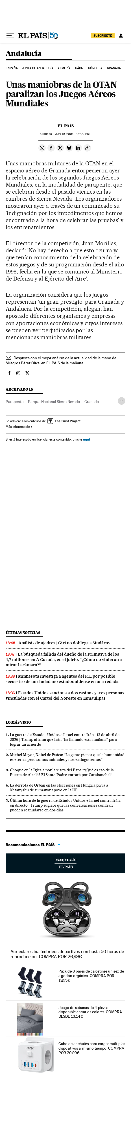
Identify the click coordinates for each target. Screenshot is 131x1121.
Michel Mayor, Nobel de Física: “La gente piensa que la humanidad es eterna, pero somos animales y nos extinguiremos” (67, 757)
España (12, 68)
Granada (114, 68)
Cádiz (79, 68)
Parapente (14, 401)
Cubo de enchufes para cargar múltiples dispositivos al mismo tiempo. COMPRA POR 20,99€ (91, 1048)
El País (66, 125)
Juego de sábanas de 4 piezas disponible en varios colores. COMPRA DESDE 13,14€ (90, 1012)
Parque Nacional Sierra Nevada (54, 401)
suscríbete (102, 36)
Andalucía (24, 54)
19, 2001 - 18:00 (73, 134)
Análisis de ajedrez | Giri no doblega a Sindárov (64, 642)
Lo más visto (18, 722)
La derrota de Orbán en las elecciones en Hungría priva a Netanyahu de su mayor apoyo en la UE (59, 787)
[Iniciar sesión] (120, 35)
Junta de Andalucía (37, 68)
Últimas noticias (23, 632)
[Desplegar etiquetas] (121, 401)
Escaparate (65, 863)
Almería (64, 68)
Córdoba (95, 68)
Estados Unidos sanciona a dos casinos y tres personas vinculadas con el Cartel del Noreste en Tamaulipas (65, 695)
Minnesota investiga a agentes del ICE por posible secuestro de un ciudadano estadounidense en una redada (62, 679)
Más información (19, 427)
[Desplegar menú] (10, 35)
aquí (86, 439)
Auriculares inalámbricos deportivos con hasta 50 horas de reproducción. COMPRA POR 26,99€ (67, 954)
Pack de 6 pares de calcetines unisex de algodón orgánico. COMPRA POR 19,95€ (91, 975)
